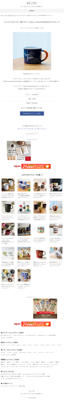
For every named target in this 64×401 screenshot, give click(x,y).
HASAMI (13, 354)
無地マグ (3, 362)
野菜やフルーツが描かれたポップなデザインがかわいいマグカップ (24, 264)
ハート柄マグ (50, 362)
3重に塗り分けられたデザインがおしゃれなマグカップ (55, 195)
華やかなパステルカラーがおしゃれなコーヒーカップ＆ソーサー (8, 286)
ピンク (13, 345)
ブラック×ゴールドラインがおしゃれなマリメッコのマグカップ (8, 217)
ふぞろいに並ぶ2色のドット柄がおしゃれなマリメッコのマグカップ (55, 240)
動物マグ (58, 362)
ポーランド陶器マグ (12, 364)
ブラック (59, 345)
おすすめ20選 (52, 335)
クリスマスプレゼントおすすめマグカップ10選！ (38, 376)
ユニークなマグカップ (30, 335)
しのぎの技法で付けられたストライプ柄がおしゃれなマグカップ (40, 195)
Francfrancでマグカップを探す (32, 113)
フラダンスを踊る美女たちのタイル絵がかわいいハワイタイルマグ (40, 240)
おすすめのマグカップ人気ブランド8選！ (11, 374)
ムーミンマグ (54, 364)
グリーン (30, 345)
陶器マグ (3, 364)
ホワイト (3, 345)
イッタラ (9, 352)
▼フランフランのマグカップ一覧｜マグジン (32, 129)
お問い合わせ (22, 386)
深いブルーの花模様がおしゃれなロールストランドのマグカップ (24, 286)
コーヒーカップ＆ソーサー (46, 366)
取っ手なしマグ (34, 366)
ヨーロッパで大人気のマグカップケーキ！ (11, 378)
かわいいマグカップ (19, 335)
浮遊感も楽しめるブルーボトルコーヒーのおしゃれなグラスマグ (55, 217)
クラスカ (15, 352)
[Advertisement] (45, 151)
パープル (42, 345)
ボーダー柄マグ (25, 362)
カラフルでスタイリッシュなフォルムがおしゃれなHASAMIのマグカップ (24, 217)
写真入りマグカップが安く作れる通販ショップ (12, 376)
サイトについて (5, 386)
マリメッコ (41, 352)
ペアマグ (29, 364)
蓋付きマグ (35, 364)
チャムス (29, 352)
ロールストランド (5, 354)
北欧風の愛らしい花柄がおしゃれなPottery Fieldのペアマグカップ (8, 264)
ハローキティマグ (24, 366)
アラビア (3, 352)
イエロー (36, 345)
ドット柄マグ (16, 362)
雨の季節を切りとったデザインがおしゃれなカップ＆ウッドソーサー (55, 264)
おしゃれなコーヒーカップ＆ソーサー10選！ (34, 374)
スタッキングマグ (44, 364)
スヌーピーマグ (5, 366)
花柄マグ (43, 362)
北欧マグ (9, 362)
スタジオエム (22, 352)
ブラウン (48, 345)
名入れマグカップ (42, 335)
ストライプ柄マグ (35, 362)
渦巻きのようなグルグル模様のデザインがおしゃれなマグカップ (40, 264)
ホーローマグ (22, 364)
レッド (8, 345)
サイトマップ (13, 386)
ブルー (24, 345)
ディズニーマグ (14, 366)
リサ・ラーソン (49, 352)
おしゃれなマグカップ (31, 133)
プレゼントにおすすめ (6, 337)
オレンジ (19, 345)
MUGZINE (32, 3)
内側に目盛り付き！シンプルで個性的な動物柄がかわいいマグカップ (24, 195)
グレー (53, 345)
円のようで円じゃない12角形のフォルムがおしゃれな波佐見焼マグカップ (40, 217)
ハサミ (35, 352)
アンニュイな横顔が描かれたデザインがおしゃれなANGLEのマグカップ (8, 195)
